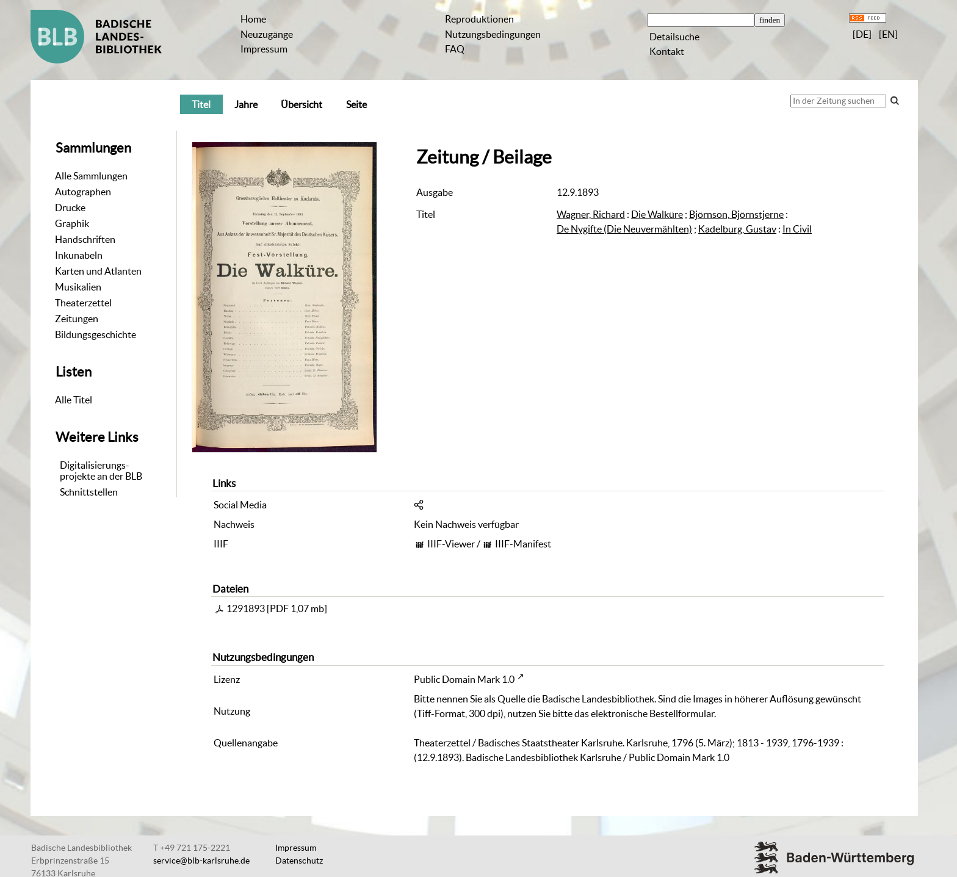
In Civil (797, 228)
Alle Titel (73, 399)
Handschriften (85, 239)
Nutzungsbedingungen (493, 34)
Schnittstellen (89, 491)
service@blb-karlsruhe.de (201, 860)
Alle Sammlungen (91, 175)
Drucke (70, 207)
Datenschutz (299, 860)
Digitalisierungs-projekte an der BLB (101, 471)
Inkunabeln (79, 255)
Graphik (72, 223)
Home (253, 18)
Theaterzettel (83, 302)
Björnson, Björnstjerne (736, 214)
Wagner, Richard (591, 214)
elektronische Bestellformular (652, 713)
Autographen (83, 191)
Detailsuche (674, 36)
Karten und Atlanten (98, 270)
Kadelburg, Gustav (737, 228)
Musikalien (78, 286)
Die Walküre (657, 214)
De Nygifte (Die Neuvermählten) (624, 228)
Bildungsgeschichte (95, 334)
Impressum (263, 48)
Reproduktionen (479, 18)
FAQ (454, 48)
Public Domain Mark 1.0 (464, 679)
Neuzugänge (266, 34)
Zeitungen (76, 318)
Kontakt (666, 51)
